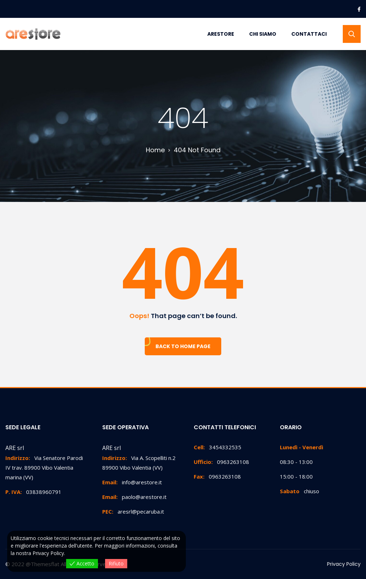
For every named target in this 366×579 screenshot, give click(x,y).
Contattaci (309, 34)
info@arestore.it (132, 482)
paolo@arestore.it (134, 496)
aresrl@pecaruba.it (133, 511)
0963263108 (221, 461)
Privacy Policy (344, 564)
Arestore (220, 34)
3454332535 (217, 447)
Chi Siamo (262, 34)
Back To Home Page (183, 346)
